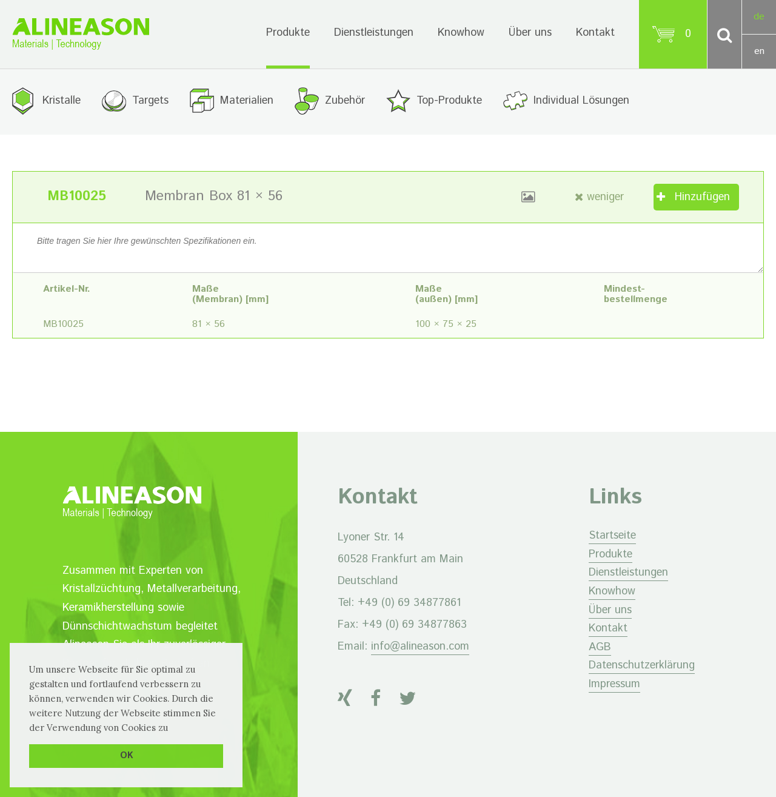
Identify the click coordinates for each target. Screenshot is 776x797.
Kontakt (595, 33)
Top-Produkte (449, 101)
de (759, 17)
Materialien (246, 101)
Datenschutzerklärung (642, 665)
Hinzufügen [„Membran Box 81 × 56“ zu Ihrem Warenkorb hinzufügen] (702, 197)
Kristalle (61, 101)
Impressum (614, 684)
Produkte (288, 33)
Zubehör (345, 101)
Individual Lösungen (581, 101)
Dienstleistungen (373, 33)
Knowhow (461, 33)
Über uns (530, 33)
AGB (600, 647)
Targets (150, 101)
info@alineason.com (420, 646)
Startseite (612, 535)
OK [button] (126, 756)
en (759, 51)
